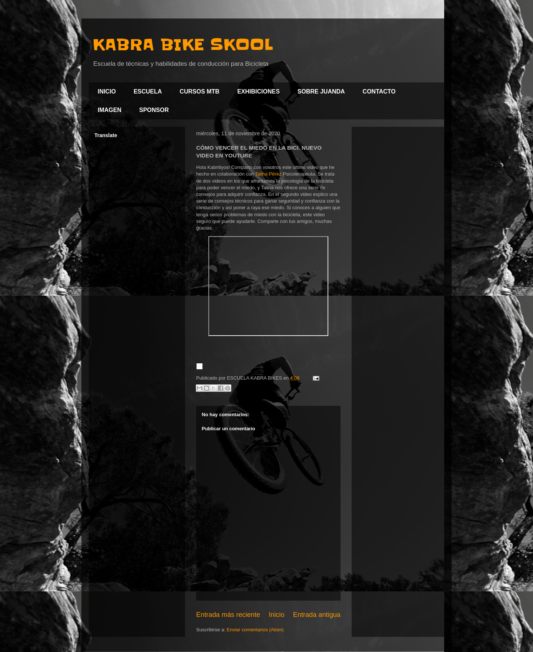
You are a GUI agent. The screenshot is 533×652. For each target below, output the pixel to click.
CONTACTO (379, 91)
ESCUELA (148, 91)
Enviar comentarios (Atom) (255, 629)
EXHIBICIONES (258, 91)
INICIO (107, 91)
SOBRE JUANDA (321, 91)
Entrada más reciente (228, 614)
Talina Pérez (268, 174)
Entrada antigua (317, 614)
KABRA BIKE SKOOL (183, 44)
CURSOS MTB (199, 91)
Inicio (276, 614)
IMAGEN (109, 110)
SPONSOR (154, 110)
